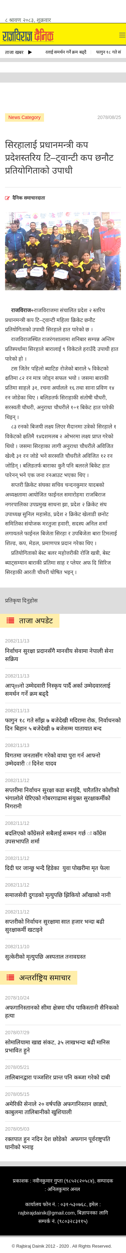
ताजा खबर (18, 52)
